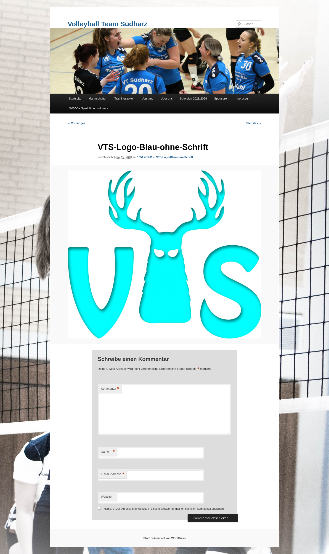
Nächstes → (253, 123)
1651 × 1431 (144, 157)
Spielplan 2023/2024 (193, 98)
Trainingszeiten (124, 98)
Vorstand (147, 98)
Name (108, 452)
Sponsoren (221, 98)
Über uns (167, 98)
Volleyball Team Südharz (107, 24)
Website (106, 496)
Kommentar (110, 389)
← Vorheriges (76, 123)
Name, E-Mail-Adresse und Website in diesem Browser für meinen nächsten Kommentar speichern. (164, 508)
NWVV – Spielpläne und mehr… (90, 108)
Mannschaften (98, 98)
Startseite (75, 98)
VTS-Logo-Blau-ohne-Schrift (174, 157)
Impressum (243, 98)
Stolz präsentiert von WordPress (164, 538)
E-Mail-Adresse (112, 474)
